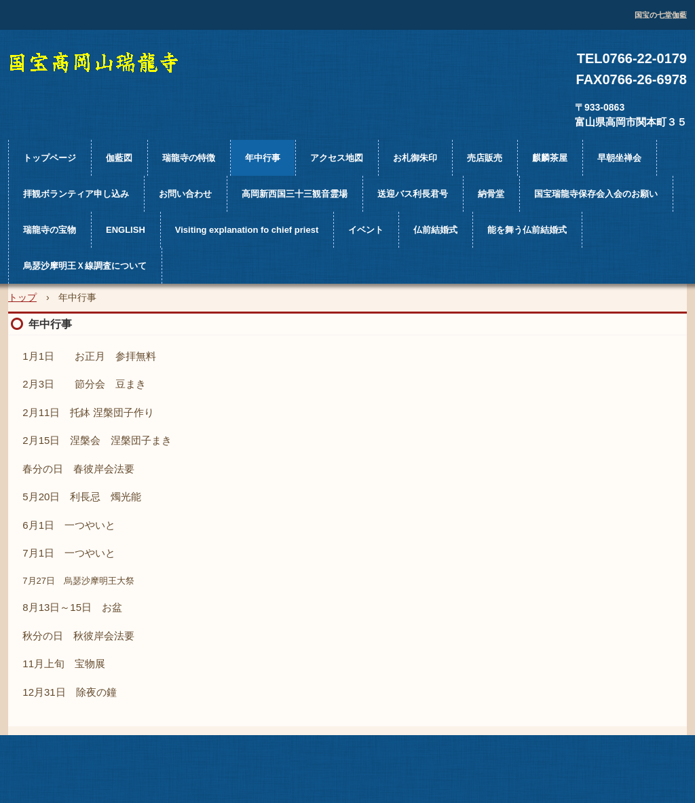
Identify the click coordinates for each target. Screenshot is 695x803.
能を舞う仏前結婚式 (527, 230)
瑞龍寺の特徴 (188, 158)
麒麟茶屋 (549, 158)
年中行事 (262, 158)
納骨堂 (491, 194)
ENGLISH (125, 230)
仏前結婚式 (435, 230)
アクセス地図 (336, 158)
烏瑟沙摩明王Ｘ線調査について (85, 266)
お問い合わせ (185, 194)
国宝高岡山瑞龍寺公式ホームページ (116, 63)
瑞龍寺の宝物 (49, 230)
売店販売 (484, 158)
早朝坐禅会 (619, 158)
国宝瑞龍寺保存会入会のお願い (596, 194)
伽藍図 (119, 158)
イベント (365, 230)
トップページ (49, 158)
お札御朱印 (415, 158)
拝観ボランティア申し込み (76, 194)
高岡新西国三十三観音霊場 (295, 194)
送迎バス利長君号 (412, 194)
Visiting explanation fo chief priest (246, 230)
